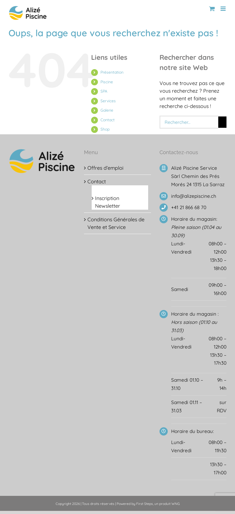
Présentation (111, 72)
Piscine (106, 81)
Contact (107, 119)
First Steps (144, 504)
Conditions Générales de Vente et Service (115, 223)
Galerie (106, 110)
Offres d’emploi (105, 168)
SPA (103, 91)
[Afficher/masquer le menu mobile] (223, 9)
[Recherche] (222, 122)
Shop (105, 129)
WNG (175, 504)
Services (108, 100)
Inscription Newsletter (107, 202)
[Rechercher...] (189, 122)
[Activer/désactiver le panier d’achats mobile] (212, 9)
